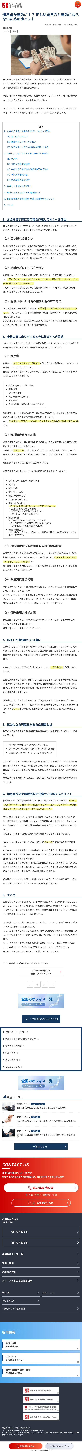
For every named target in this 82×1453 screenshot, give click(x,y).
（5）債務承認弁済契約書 (18, 179)
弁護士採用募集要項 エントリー (15, 1358)
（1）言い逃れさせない (17, 136)
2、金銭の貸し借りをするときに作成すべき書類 (26, 153)
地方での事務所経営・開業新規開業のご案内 (18, 1371)
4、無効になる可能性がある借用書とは (22, 192)
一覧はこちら (40, 1146)
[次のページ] (52, 984)
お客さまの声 (8, 1300)
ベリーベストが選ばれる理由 (17, 1281)
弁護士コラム (48, 1292)
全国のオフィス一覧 (12, 1254)
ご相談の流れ (9, 1272)
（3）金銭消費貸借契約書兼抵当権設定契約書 (27, 169)
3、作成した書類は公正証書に (18, 186)
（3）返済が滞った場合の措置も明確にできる (27, 147)
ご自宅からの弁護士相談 (13, 1308)
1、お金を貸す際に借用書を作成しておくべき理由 (27, 131)
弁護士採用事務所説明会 (12, 1345)
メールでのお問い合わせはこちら (41, 1018)
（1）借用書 (11, 158)
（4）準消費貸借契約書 (17, 174)
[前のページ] (30, 984)
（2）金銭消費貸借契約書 (18, 163)
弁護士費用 (8, 1263)
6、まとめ (8, 205)
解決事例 (6, 1292)
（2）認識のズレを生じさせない (21, 141)
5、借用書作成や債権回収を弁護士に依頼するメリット (29, 198)
